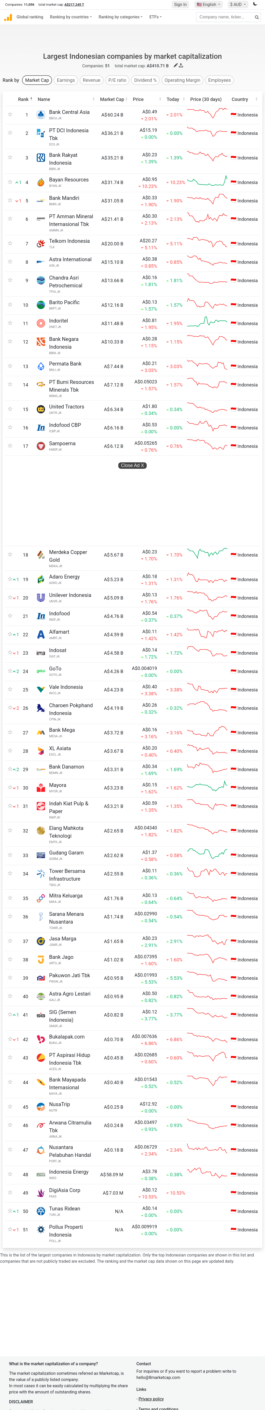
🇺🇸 (207, 4)
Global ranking (30, 16)
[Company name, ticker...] (228, 17)
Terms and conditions (158, 1358)
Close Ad (132, 448)
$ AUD (236, 4)
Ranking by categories (119, 16)
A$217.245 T (74, 4)
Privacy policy (151, 1347)
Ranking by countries (69, 16)
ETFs (154, 16)
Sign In (180, 4)
